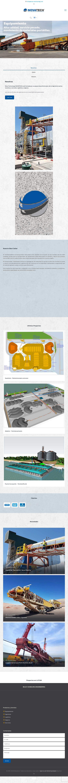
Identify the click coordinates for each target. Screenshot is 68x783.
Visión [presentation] (33, 72)
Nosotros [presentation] (33, 68)
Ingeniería (8, 714)
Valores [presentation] (33, 77)
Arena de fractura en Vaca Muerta (18, 570)
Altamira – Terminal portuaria (13, 431)
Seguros (7, 720)
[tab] (34, 68)
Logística (7, 717)
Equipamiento (9, 711)
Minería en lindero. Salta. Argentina (16, 617)
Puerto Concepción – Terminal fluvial (16, 484)
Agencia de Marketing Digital (48, 771)
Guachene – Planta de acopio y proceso (16, 378)
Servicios (8, 723)
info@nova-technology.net (35, 1)
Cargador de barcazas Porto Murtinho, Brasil (18, 663)
